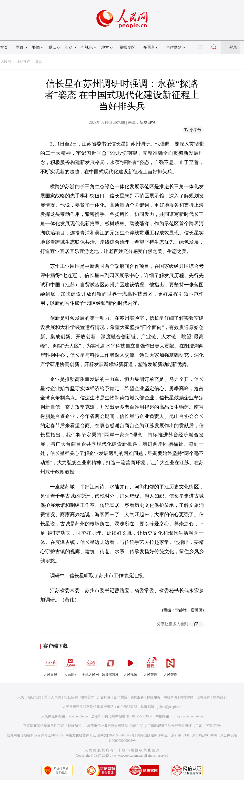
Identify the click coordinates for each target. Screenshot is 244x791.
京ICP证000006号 (205, 735)
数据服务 (154, 697)
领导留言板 (110, 665)
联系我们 (220, 697)
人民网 (6, 61)
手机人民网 (90, 665)
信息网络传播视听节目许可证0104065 (35, 735)
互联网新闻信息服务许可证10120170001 (53, 726)
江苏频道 (23, 61)
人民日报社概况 (29, 697)
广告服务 (104, 697)
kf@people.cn (78, 716)
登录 (233, 47)
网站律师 (186, 697)
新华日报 (147, 122)
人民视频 (130, 665)
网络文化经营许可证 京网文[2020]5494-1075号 (100, 735)
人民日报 (50, 665)
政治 (38, 61)
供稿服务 (137, 697)
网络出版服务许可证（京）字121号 (163, 735)
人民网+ (70, 665)
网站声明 (170, 697)
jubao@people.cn (170, 707)
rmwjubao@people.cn (188, 716)
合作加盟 (120, 697)
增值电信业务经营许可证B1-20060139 (115, 726)
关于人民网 (52, 697)
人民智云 (150, 665)
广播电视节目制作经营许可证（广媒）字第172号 (184, 726)
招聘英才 (87, 697)
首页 (4, 47)
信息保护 (203, 697)
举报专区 (127, 47)
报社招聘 (71, 697)
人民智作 (170, 665)
